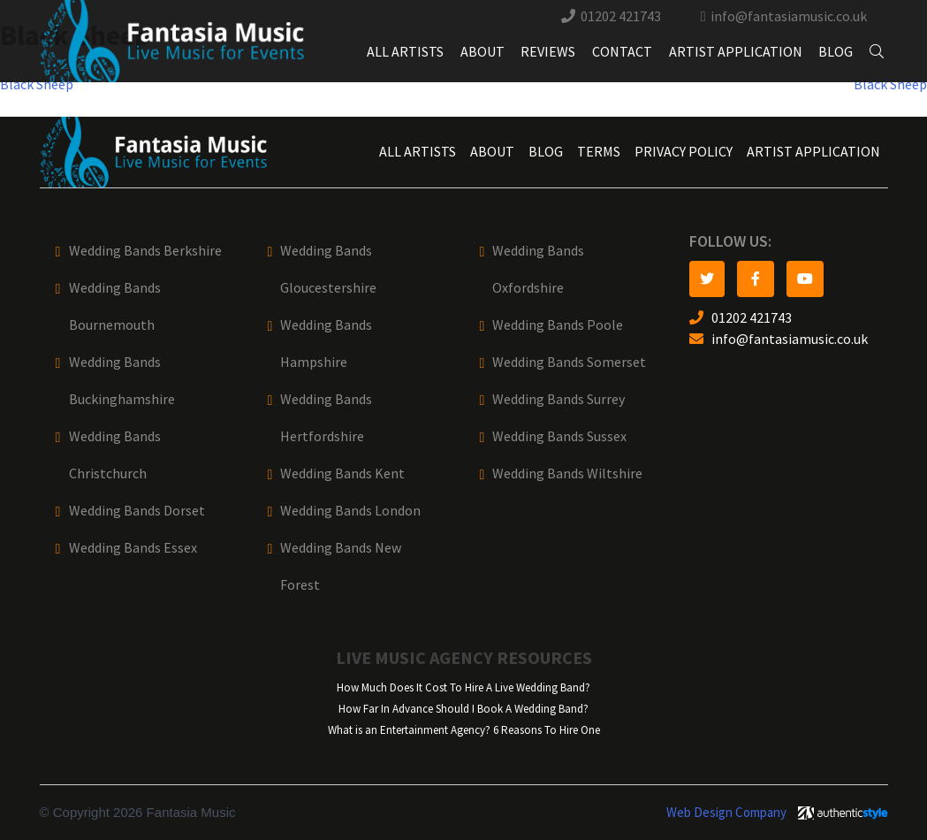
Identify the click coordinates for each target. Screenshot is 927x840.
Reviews (547, 51)
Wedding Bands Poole (557, 325)
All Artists (405, 51)
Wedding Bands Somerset (569, 362)
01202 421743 (621, 16)
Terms (598, 151)
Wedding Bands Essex (133, 547)
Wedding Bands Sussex (559, 436)
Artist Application (735, 51)
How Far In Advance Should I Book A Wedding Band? (463, 708)
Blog (835, 51)
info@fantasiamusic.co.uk (788, 16)
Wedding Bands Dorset (137, 510)
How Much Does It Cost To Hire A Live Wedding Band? (463, 687)
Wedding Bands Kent (342, 473)
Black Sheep (36, 84)
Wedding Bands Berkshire (145, 250)
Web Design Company (726, 812)
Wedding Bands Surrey (558, 399)
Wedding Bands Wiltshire (567, 473)
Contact (622, 51)
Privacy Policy (683, 151)
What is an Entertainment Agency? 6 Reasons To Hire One (464, 729)
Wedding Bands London (350, 510)
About (482, 51)
